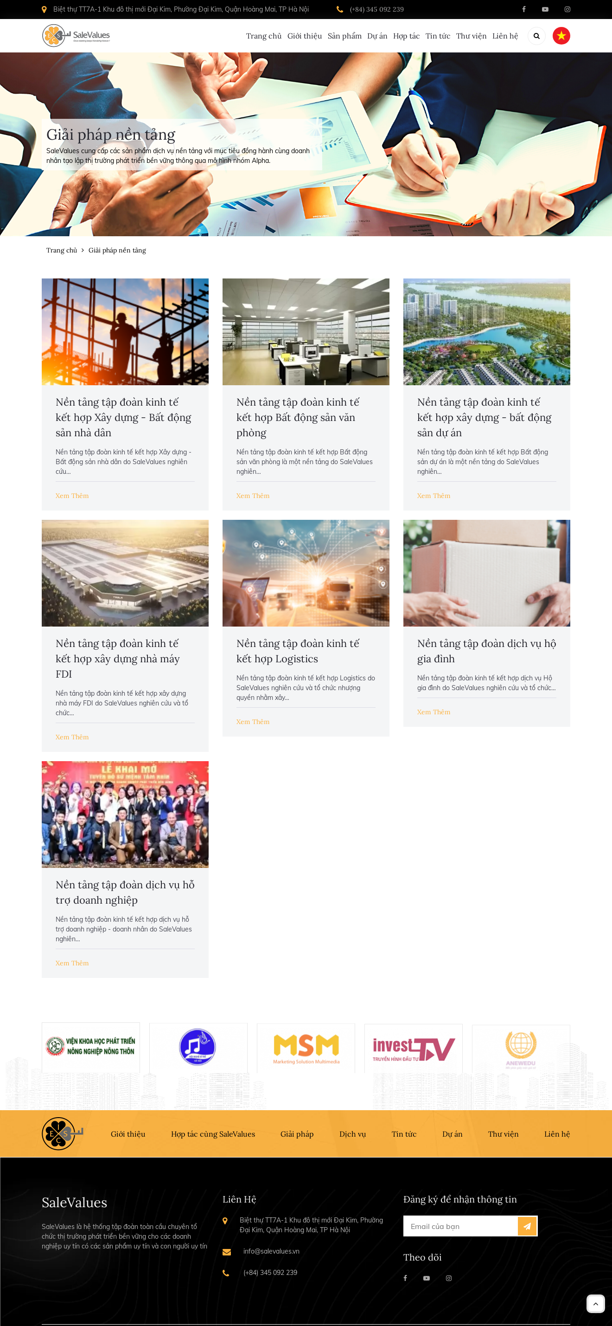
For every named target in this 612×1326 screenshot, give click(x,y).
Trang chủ (189, 35)
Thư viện (461, 35)
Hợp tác (374, 35)
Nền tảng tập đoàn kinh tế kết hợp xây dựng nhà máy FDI (118, 658)
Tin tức (416, 35)
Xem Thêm (72, 496)
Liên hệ (505, 35)
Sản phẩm (291, 35)
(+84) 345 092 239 (377, 9)
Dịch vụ (352, 1133)
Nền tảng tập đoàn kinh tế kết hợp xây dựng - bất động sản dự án (484, 417)
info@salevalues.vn (271, 1251)
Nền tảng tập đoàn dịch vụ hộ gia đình (486, 651)
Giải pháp (297, 1133)
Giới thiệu (240, 35)
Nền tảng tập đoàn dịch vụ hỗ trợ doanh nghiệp (125, 892)
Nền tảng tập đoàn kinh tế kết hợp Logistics (297, 651)
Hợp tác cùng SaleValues (213, 1133)
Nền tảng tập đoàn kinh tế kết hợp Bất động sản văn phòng (297, 417)
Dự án (335, 35)
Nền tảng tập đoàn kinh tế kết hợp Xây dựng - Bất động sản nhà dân (123, 417)
